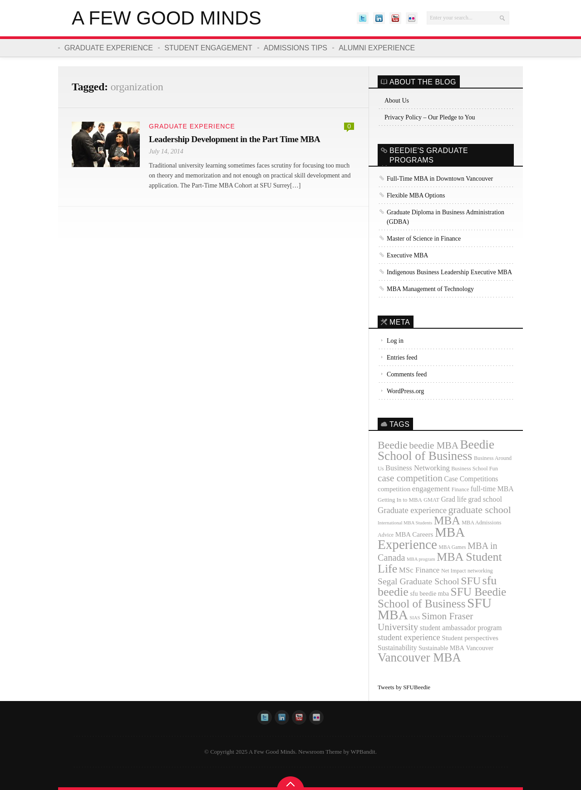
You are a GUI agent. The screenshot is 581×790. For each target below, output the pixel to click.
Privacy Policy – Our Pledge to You (429, 117)
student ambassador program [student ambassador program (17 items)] (461, 628)
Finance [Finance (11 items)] (460, 489)
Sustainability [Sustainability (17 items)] (397, 648)
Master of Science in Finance (424, 238)
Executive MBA (407, 255)
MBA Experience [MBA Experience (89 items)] (421, 538)
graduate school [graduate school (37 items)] (479, 509)
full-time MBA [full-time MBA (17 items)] (492, 489)
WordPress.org (405, 391)
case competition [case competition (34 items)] (410, 478)
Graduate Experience (108, 48)
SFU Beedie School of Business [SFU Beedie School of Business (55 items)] (442, 597)
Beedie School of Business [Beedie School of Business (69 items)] (436, 450)
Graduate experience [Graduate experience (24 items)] (412, 510)
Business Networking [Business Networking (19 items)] (417, 468)
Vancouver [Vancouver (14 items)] (480, 648)
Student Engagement (209, 48)
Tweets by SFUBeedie (404, 687)
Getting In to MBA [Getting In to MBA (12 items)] (400, 500)
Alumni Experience (378, 48)
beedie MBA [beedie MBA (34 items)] (433, 445)
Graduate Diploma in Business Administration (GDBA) (445, 217)
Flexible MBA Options (416, 195)
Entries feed (402, 357)
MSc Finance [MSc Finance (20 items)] (419, 570)
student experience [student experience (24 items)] (409, 637)
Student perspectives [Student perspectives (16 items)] (470, 638)
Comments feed (407, 374)
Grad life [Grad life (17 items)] (453, 499)
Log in (395, 340)
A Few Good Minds (166, 18)
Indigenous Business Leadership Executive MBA (449, 272)
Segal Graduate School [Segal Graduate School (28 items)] (418, 581)
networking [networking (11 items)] (480, 571)
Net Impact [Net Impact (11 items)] (453, 571)
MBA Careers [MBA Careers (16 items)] (414, 534)
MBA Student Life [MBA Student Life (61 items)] (440, 562)
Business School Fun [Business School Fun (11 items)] (474, 468)
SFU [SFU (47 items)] (471, 581)
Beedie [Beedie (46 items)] (393, 445)
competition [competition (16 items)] (394, 489)
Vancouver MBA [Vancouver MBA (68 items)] (419, 657)
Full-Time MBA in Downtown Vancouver (440, 178)
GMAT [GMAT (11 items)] (431, 500)
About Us (396, 100)
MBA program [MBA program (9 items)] (421, 559)
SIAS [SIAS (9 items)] (414, 617)
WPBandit (363, 751)
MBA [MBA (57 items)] (447, 520)
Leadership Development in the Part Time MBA (237, 139)
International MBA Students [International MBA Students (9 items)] (405, 522)
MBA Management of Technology (430, 289)
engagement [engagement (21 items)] (431, 488)
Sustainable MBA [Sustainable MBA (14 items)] (441, 648)
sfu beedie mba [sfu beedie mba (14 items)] (429, 593)
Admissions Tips (296, 48)
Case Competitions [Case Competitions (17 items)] (471, 479)
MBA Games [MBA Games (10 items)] (452, 547)
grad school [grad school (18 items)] (485, 499)
